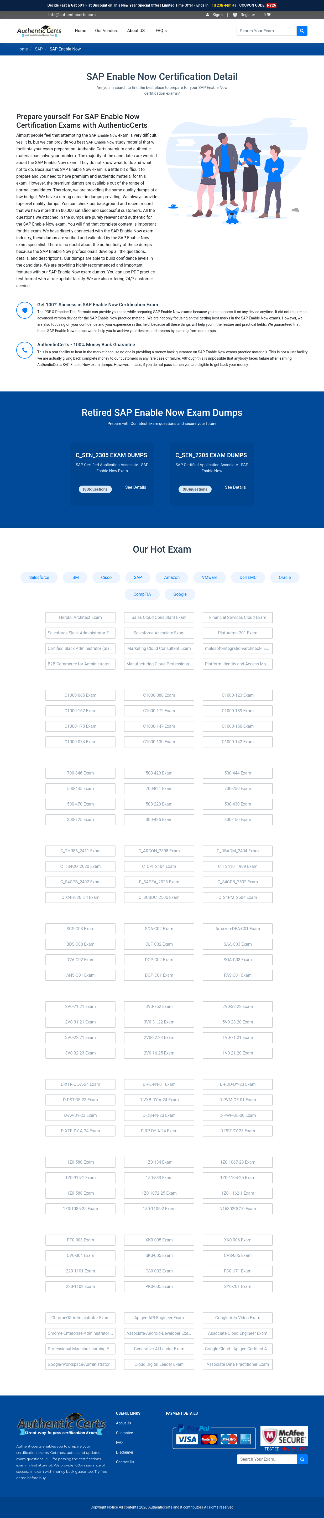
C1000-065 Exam (81, 695)
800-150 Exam (237, 819)
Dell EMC (248, 577)
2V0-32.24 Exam (159, 1037)
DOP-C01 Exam (159, 975)
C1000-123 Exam (238, 695)
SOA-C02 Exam (159, 928)
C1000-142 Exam (238, 741)
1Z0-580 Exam (80, 1162)
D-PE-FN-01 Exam (159, 1084)
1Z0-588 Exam (80, 1193)
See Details (135, 487)
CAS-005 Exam (238, 1255)
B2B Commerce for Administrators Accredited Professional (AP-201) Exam (82, 663)
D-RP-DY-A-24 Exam (159, 1130)
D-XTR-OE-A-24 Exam (80, 1084)
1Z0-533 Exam (159, 1177)
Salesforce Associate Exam (159, 632)
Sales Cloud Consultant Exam (159, 617)
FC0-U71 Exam (238, 1271)
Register (244, 14)
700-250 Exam (237, 788)
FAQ (119, 1442)
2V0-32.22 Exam (237, 1006)
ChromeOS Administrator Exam (80, 1317)
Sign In (215, 14)
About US (136, 30)
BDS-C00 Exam (80, 944)
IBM (75, 577)
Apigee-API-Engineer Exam (159, 1317)
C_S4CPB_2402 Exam (80, 881)
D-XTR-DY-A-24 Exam (80, 1130)
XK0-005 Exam (159, 1239)
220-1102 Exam (80, 1286)
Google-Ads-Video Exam (237, 1317)
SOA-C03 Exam (238, 959)
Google (180, 594)
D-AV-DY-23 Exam (80, 1115)
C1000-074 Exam (81, 741)
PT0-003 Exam (80, 1239)
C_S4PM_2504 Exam (237, 897)
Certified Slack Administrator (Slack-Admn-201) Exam (82, 648)
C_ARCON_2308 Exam (159, 850)
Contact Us (125, 1462)
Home (80, 30)
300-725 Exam (80, 819)
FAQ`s (161, 30)
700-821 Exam (159, 788)
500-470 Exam (80, 804)
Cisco (106, 577)
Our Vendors (106, 30)
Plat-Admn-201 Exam (238, 632)
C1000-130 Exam (159, 741)
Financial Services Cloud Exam (237, 617)
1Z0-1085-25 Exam (80, 1208)
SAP (39, 49)
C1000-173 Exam (81, 726)
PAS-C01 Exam (238, 975)
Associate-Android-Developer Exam (159, 1333)
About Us (123, 1423)
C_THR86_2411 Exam (80, 850)
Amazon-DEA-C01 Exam (237, 928)
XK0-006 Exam (237, 1239)
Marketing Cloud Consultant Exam (159, 648)
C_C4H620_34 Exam (80, 897)
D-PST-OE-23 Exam (80, 1099)
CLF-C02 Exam (159, 944)
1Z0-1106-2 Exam (159, 1208)
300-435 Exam (159, 819)
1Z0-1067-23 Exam (237, 1162)
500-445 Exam (80, 788)
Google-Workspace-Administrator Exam (82, 1364)
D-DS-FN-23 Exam (159, 1115)
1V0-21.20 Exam (237, 1053)
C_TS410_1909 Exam (237, 866)
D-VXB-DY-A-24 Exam (159, 1099)
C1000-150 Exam (238, 726)
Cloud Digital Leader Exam (159, 1364)
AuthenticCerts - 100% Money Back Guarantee (86, 344)
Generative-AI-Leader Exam (159, 1348)
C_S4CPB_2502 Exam (238, 881)
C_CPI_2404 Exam (159, 866)
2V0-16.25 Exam (159, 1053)
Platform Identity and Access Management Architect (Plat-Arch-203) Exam (239, 663)
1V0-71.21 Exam (237, 1037)
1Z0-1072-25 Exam (159, 1193)
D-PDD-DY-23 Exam (237, 1084)
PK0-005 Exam (159, 1286)
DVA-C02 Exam (80, 959)
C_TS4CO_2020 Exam (80, 866)
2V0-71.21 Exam (80, 1006)
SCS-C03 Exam (81, 928)
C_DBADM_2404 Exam (238, 850)
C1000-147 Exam (159, 726)
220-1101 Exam (80, 1271)
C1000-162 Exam (81, 710)
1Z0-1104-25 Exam (237, 1177)
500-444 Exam (237, 773)
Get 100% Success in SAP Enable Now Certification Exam (97, 304)
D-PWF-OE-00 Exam (238, 1115)
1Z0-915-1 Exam (80, 1177)
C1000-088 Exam (159, 695)
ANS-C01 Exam (80, 975)
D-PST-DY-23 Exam (237, 1130)
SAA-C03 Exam (238, 944)
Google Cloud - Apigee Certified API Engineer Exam (239, 1348)
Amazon (172, 577)
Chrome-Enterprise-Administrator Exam (82, 1333)
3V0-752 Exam (159, 1006)
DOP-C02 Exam (159, 959)
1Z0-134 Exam (159, 1162)
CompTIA (142, 594)
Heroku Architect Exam (80, 617)
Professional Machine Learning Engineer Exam (82, 1348)
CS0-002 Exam (159, 1271)
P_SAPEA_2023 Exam (159, 881)
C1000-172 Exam (159, 710)
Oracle (285, 577)
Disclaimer (124, 1452)
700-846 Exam (80, 773)
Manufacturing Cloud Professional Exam (160, 663)
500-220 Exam (159, 804)
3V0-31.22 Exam (159, 1022)
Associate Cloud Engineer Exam (238, 1333)
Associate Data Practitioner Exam (237, 1364)
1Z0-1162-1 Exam (237, 1193)
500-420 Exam (159, 773)
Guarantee (124, 1433)
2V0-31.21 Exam (80, 1022)
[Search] (267, 31)
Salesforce (39, 577)
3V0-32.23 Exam (80, 1053)
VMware (209, 577)
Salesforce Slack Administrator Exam (82, 632)
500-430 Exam (237, 804)
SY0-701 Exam (237, 1286)
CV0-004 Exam (80, 1255)
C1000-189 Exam (238, 710)
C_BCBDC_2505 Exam (159, 897)
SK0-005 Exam (159, 1255)
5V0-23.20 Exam (237, 1022)
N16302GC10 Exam (238, 1208)
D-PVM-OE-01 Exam (238, 1099)
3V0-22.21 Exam (80, 1037)
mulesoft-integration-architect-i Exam (239, 648)
